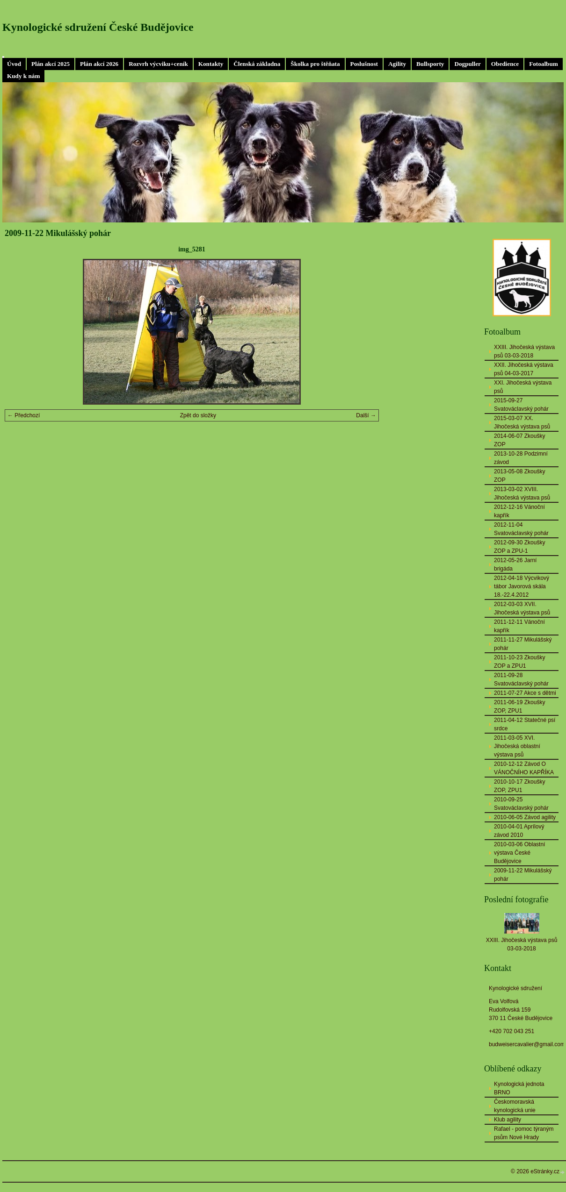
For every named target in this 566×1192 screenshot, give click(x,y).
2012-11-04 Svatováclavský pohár (521, 528)
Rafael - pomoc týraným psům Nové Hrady (523, 1133)
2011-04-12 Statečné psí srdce (524, 724)
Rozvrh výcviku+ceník (158, 63)
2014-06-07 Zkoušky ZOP (519, 440)
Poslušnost (364, 63)
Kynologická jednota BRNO (519, 1088)
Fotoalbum (543, 63)
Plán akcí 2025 (50, 63)
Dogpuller (467, 63)
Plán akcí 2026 (99, 63)
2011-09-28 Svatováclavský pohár (521, 679)
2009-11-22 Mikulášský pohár (522, 874)
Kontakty (211, 63)
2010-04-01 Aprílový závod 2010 (519, 830)
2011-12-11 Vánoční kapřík (519, 626)
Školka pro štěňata (315, 63)
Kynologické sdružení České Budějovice (98, 27)
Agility (397, 63)
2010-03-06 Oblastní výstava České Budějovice (519, 852)
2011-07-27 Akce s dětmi (525, 693)
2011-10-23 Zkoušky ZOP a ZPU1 (519, 661)
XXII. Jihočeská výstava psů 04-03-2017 (523, 369)
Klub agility (507, 1119)
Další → (366, 415)
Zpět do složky (198, 415)
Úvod (14, 63)
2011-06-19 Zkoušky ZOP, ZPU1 (519, 706)
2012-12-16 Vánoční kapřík (519, 511)
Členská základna (256, 63)
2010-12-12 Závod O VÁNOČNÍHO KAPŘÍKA (524, 768)
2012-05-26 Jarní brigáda (515, 564)
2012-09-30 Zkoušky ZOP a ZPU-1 (519, 546)
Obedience (505, 63)
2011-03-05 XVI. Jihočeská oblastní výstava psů (517, 746)
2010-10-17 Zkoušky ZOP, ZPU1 (519, 785)
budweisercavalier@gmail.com (527, 1044)
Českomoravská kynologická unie (515, 1106)
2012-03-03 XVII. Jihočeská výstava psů (522, 608)
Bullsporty (430, 63)
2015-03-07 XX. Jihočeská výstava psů (522, 422)
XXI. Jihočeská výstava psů (522, 386)
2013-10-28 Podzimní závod (521, 457)
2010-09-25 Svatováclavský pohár (521, 803)
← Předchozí (23, 415)
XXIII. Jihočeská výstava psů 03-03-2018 (524, 351)
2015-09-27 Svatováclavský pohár (521, 404)
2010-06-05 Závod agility (525, 817)
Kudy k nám (23, 75)
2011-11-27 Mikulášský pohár (522, 643)
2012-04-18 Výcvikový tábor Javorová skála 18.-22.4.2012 (521, 586)
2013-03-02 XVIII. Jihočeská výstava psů (522, 493)
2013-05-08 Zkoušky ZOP (519, 475)
